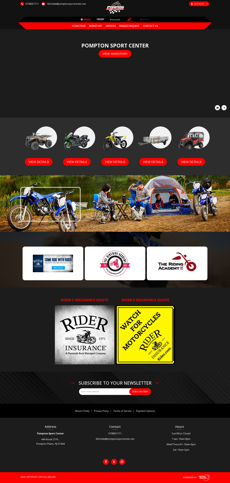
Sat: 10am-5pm (181, 449)
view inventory (115, 53)
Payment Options (145, 411)
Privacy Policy (101, 411)
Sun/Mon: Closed (181, 433)
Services (111, 25)
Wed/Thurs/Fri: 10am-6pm (181, 444)
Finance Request (129, 25)
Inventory (95, 25)
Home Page (79, 25)
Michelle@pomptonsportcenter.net (115, 439)
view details (39, 161)
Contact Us (150, 25)
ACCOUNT (199, 3)
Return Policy (82, 411)
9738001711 (115, 433)
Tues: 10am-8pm (181, 439)
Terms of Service (122, 411)
